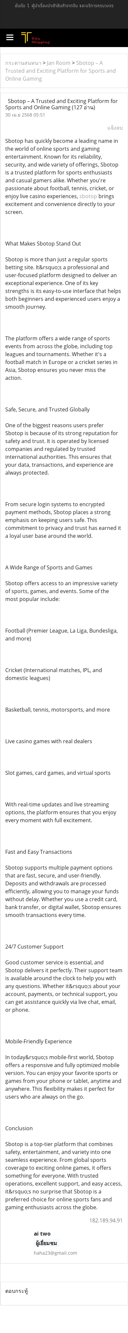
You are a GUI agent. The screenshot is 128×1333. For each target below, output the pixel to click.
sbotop (88, 196)
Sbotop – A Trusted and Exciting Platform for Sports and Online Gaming (60, 70)
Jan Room (59, 62)
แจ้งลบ (115, 127)
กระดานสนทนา (23, 62)
